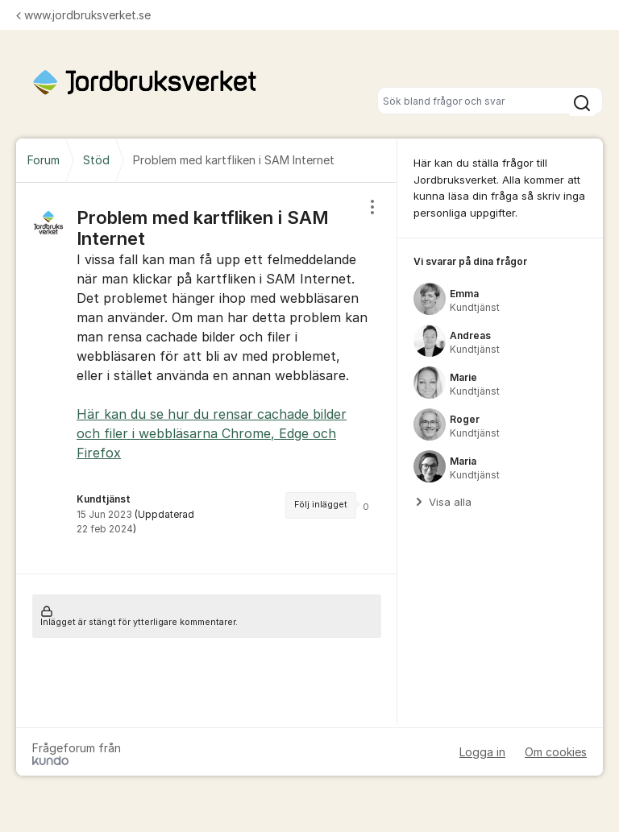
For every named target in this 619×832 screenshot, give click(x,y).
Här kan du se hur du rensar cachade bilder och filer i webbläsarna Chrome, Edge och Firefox (212, 433)
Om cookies (556, 752)
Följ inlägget (320, 504)
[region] (206, 378)
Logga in (482, 752)
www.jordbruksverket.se (83, 15)
